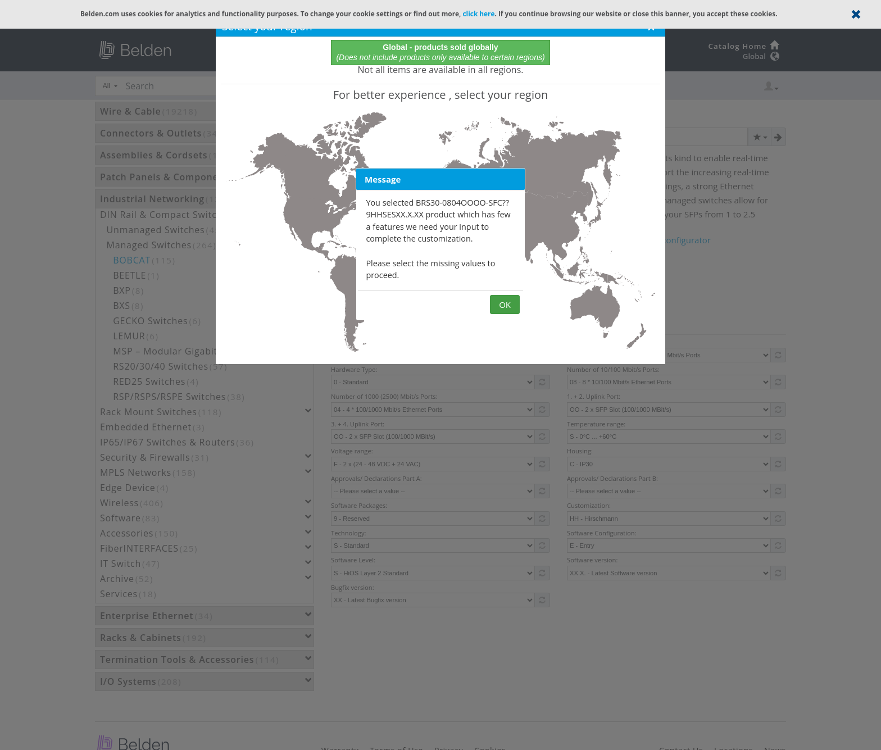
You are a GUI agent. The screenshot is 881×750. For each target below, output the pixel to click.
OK (505, 304)
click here (478, 13)
